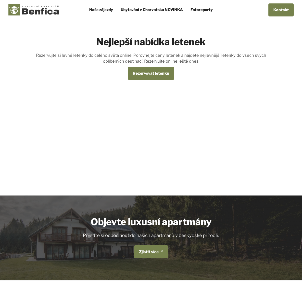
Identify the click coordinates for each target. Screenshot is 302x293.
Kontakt (281, 10)
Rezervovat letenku (151, 73)
